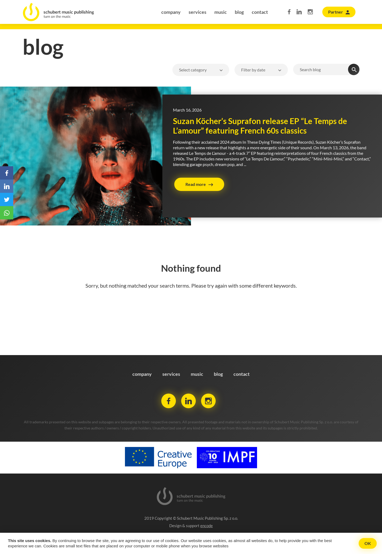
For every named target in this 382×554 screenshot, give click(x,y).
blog (239, 12)
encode (206, 525)
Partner (335, 11)
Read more (195, 184)
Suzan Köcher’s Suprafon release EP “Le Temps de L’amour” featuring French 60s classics (260, 125)
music (220, 12)
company (171, 12)
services (197, 12)
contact (260, 12)
